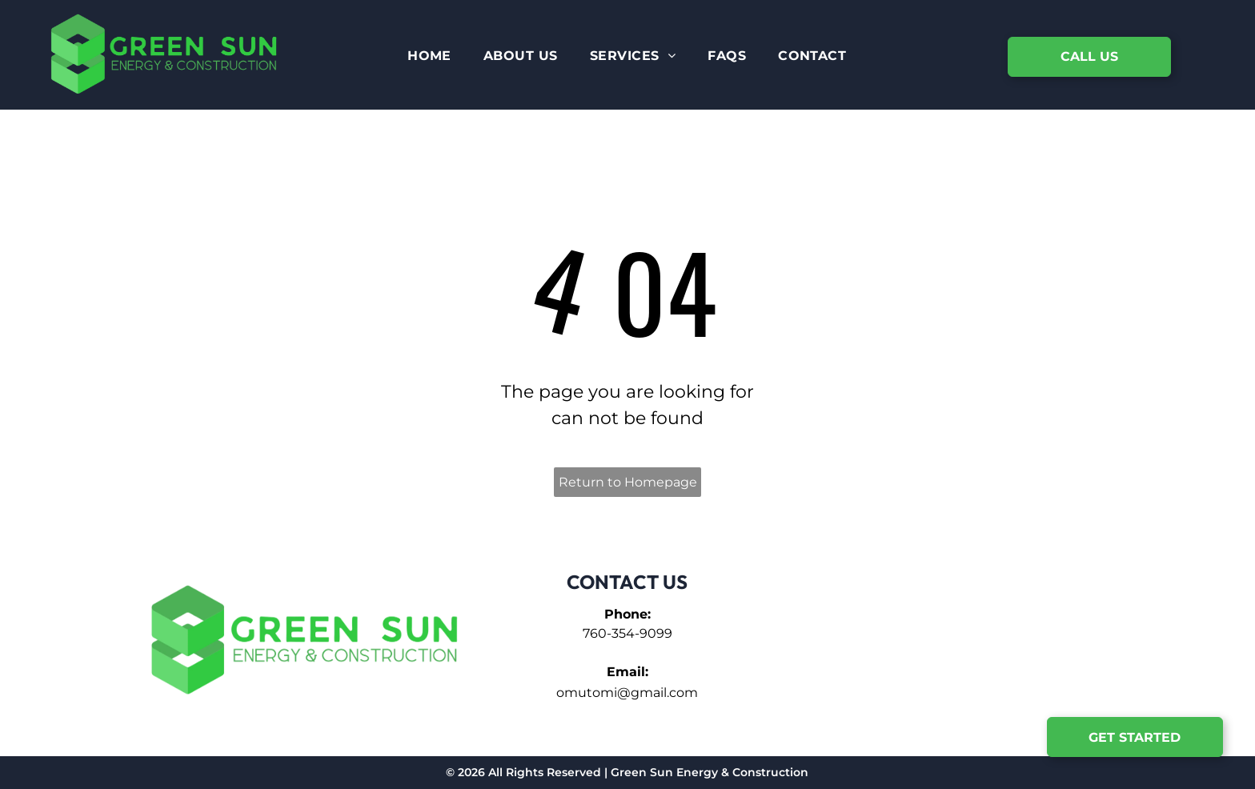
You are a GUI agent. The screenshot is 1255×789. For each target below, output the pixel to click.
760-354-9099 (627, 633)
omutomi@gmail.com (627, 692)
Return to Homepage (628, 482)
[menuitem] (429, 56)
